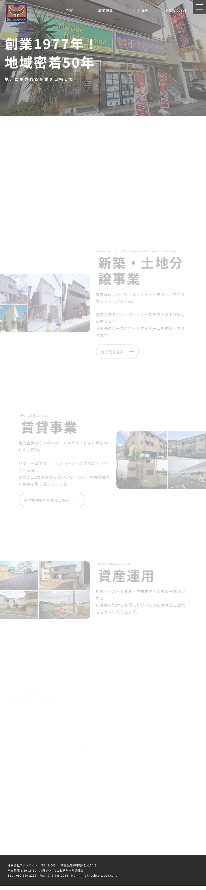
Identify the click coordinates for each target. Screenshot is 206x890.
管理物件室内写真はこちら (58, 503)
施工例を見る (110, 353)
